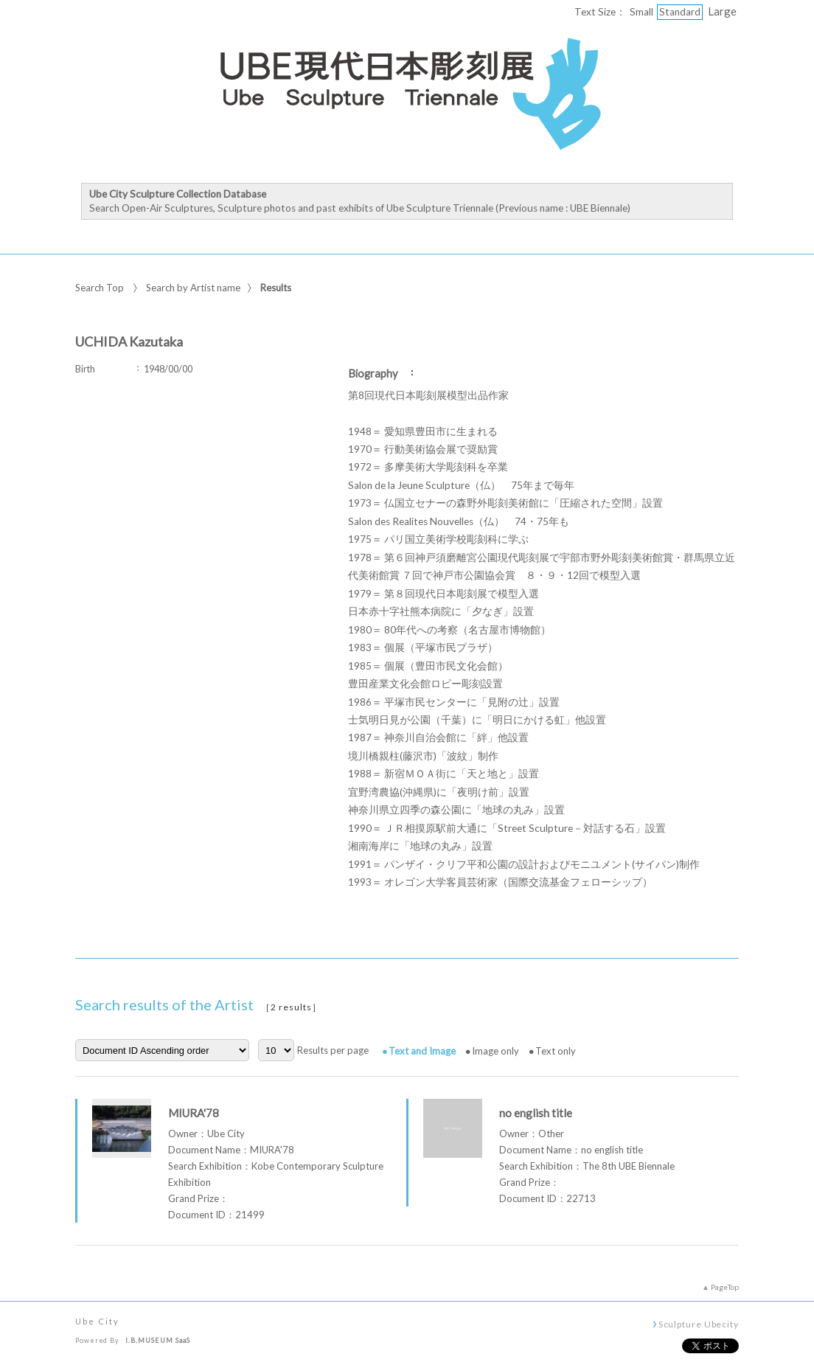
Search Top (99, 288)
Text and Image (422, 1051)
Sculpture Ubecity (698, 1324)
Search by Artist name (193, 288)
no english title (535, 1112)
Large (722, 11)
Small (641, 12)
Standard (679, 12)
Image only (495, 1051)
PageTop (725, 1286)
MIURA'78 (193, 1112)
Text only (555, 1051)
